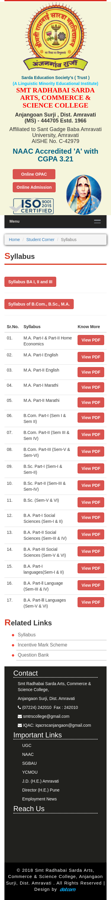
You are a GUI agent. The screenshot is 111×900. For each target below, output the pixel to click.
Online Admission (34, 187)
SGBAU (29, 763)
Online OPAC (34, 174)
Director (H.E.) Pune (40, 790)
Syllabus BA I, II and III (30, 281)
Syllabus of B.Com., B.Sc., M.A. (39, 304)
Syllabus (27, 634)
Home (14, 239)
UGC (26, 745)
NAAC (28, 754)
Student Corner (40, 239)
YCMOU (30, 772)
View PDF (90, 340)
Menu (14, 221)
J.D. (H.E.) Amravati (40, 781)
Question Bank (33, 654)
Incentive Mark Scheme (42, 644)
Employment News (39, 799)
